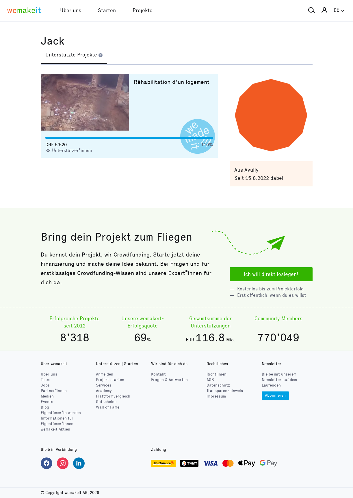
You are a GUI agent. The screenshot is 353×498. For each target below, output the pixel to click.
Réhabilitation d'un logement (171, 81)
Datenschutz (218, 385)
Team (45, 379)
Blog (45, 407)
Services (103, 385)
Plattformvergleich (113, 396)
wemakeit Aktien (55, 429)
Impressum (216, 396)
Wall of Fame (107, 407)
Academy (104, 390)
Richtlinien (216, 374)
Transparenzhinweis (225, 390)
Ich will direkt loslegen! (271, 274)
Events (47, 401)
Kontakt (158, 374)
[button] (311, 10)
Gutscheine (106, 401)
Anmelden (104, 374)
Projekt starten (110, 379)
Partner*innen (54, 390)
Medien (47, 396)
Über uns (49, 374)
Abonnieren (275, 395)
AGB (210, 379)
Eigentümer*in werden (61, 412)
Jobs (45, 385)
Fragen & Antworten (169, 379)
